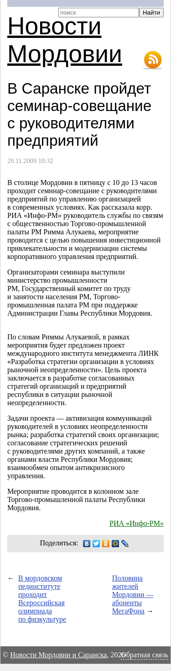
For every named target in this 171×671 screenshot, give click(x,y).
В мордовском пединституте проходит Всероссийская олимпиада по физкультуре (42, 598)
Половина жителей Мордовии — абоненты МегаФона (132, 594)
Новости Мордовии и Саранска (58, 655)
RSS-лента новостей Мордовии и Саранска (153, 60)
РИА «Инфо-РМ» (136, 523)
